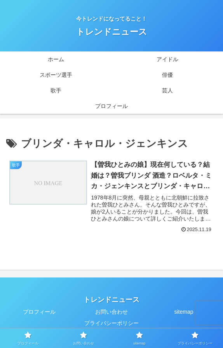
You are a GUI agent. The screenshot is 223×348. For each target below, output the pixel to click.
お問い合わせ (111, 312)
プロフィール (39, 312)
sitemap (183, 312)
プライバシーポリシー (111, 323)
